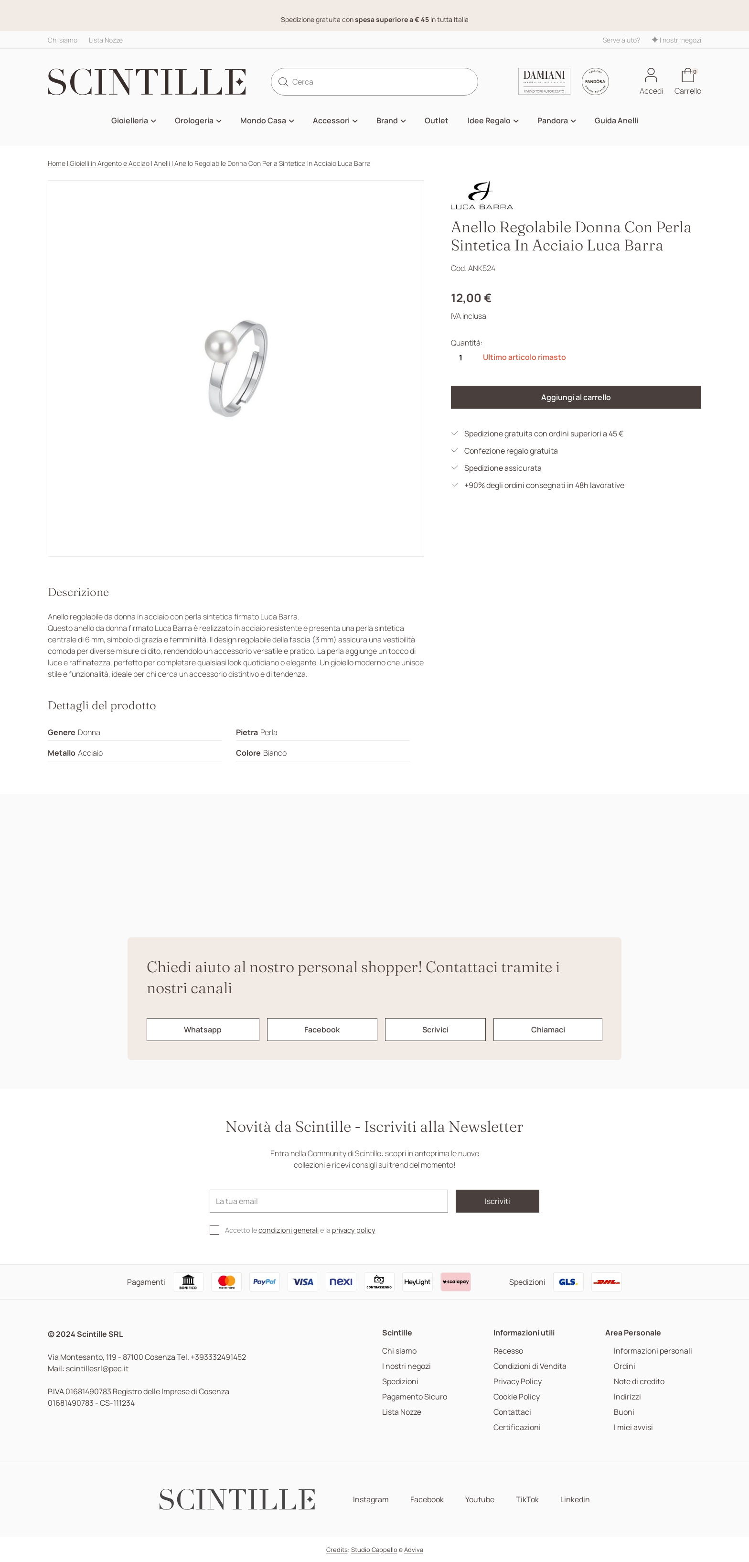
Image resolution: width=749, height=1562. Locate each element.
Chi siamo (62, 39)
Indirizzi (627, 1396)
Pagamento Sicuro (414, 1396)
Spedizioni (400, 1381)
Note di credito (639, 1381)
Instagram (371, 1499)
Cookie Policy (516, 1396)
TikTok (527, 1499)
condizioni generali (288, 1230)
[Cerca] (375, 82)
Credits (337, 1549)
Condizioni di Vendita (530, 1366)
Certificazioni (517, 1427)
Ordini (624, 1366)
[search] (283, 81)
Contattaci (512, 1412)
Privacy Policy (517, 1381)
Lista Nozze (106, 39)
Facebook (427, 1499)
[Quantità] (460, 357)
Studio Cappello (374, 1549)
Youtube (479, 1499)
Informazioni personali (653, 1351)
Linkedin (575, 1499)
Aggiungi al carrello (576, 397)
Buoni (624, 1412)
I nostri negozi (676, 39)
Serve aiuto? (621, 39)
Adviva (413, 1549)
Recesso (508, 1351)
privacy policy (353, 1230)
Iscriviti (497, 1201)
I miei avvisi (633, 1427)
